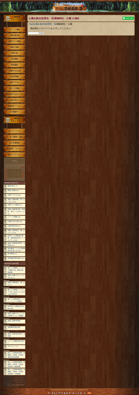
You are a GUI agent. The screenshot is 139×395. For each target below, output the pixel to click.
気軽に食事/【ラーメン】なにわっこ (16, 276)
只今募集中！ (14, 112)
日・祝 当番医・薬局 (14, 137)
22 (22, 174)
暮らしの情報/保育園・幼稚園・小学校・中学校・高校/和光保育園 (16, 355)
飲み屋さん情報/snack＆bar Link (16, 307)
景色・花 (51, 24)
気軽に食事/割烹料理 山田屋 (16, 244)
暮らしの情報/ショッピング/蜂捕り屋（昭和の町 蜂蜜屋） (16, 270)
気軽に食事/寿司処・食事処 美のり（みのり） (16, 211)
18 (11, 174)
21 (20, 174)
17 (8, 174)
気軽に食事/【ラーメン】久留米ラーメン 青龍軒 (16, 314)
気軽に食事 (14, 47)
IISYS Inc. (85, 389)
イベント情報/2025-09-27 (16, 342)
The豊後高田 (69, 8)
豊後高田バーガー (14, 106)
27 (17, 176)
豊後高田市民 (68, 389)
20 (17, 174)
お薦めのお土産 (14, 71)
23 (5, 176)
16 (5, 174)
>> (16, 160)
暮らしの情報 (14, 88)
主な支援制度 (14, 143)
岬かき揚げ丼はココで (14, 100)
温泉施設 (14, 65)
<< (11, 160)
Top (31, 24)
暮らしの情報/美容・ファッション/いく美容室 (16, 300)
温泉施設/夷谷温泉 (16, 258)
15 (22, 172)
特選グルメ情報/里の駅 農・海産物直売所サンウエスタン (16, 238)
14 (20, 172)
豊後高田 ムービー (14, 149)
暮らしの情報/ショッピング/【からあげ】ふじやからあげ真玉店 (16, 292)
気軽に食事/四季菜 (14, 321)
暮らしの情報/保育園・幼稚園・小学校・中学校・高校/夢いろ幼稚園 (16, 372)
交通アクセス (14, 82)
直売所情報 (14, 77)
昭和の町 (14, 53)
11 (11, 172)
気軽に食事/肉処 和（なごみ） (16, 200)
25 (11, 176)
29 (22, 176)
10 (8, 172)
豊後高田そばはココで (14, 94)
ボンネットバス (14, 131)
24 (8, 176)
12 (14, 172)
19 (14, 174)
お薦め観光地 (40, 24)
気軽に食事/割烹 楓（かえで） (16, 231)
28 (20, 176)
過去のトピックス (14, 155)
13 (17, 172)
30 (5, 179)
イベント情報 (14, 30)
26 (14, 176)
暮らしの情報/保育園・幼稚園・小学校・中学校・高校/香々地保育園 (16, 364)
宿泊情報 (14, 59)
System (74, 389)
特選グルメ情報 (14, 41)
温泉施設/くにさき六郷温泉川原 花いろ (16, 249)
